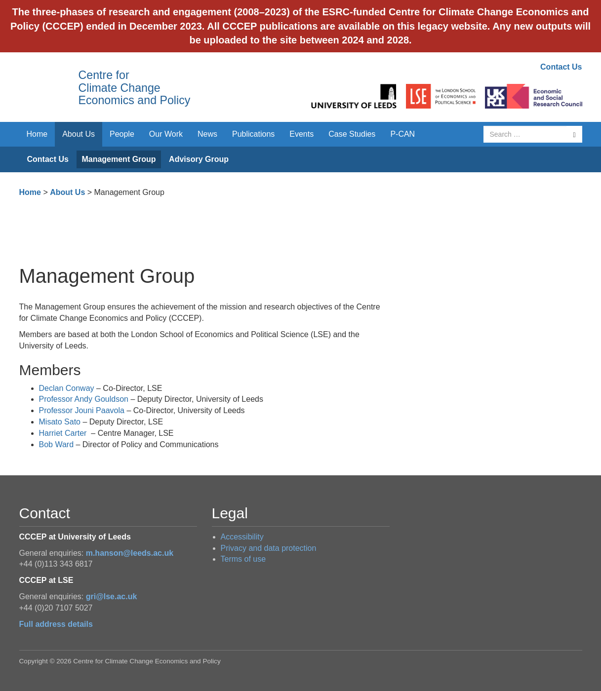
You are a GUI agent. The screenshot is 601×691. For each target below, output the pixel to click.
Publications (253, 134)
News (207, 134)
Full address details (56, 624)
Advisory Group (199, 159)
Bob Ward (57, 444)
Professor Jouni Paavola (81, 410)
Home (37, 134)
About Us (78, 134)
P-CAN (402, 134)
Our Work (166, 134)
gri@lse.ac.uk (111, 596)
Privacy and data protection (269, 548)
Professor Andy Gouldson (83, 399)
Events (301, 134)
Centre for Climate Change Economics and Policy (135, 88)
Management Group (118, 159)
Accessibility (242, 537)
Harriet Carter (63, 433)
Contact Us (561, 67)
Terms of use (243, 559)
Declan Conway (66, 388)
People (122, 134)
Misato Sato (59, 422)
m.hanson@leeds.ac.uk (129, 553)
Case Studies (351, 134)
